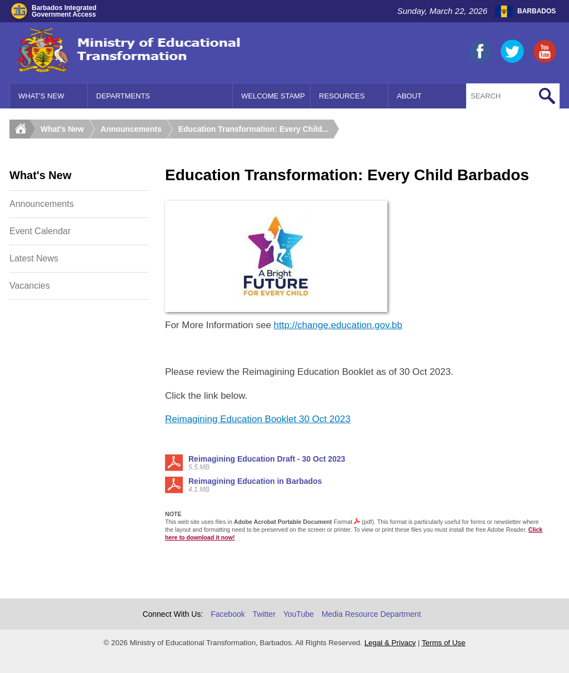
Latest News (33, 258)
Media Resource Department (371, 614)
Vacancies (29, 285)
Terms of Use (444, 643)
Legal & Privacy (390, 643)
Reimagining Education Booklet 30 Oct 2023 (258, 419)
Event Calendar (40, 231)
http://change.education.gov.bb (338, 325)
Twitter (264, 614)
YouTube (298, 614)
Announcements (131, 129)
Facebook (227, 614)
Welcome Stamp (273, 96)
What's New (41, 96)
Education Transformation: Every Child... (253, 129)
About (409, 96)
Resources (342, 96)
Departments (123, 96)
